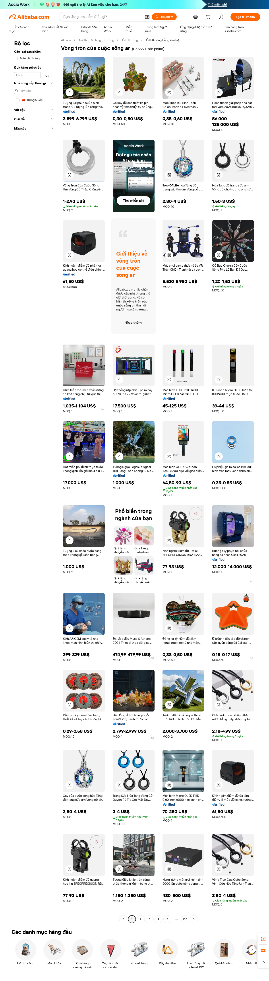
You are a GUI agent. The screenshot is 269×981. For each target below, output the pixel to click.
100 (185, 919)
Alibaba (66, 40)
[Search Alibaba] (102, 16)
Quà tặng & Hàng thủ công (96, 40)
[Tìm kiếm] (164, 16)
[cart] (209, 17)
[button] (147, 16)
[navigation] (34, 480)
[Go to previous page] (123, 919)
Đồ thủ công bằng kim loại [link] (162, 40)
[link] (263, 939)
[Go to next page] (194, 919)
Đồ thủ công (129, 40)
